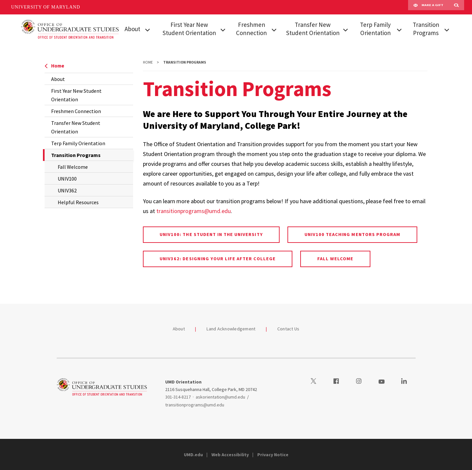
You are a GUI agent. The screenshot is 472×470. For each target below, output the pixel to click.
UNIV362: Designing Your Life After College (218, 259)
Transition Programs (426, 29)
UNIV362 (67, 190)
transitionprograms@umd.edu (193, 211)
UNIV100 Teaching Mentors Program (352, 234)
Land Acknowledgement (230, 329)
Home (54, 66)
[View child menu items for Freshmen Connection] (274, 29)
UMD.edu (193, 455)
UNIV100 (67, 178)
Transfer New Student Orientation (313, 29)
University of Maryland (45, 7)
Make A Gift (428, 7)
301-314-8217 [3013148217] (178, 397)
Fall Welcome (73, 167)
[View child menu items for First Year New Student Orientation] (222, 29)
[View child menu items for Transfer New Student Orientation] (345, 29)
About (132, 29)
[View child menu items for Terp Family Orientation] (399, 29)
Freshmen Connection (251, 29)
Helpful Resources (78, 202)
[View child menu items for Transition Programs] (446, 29)
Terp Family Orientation (375, 29)
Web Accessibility (230, 455)
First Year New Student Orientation (189, 29)
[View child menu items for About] (147, 29)
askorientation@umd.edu (220, 397)
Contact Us (288, 329)
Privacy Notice (272, 455)
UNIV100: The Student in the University (211, 234)
